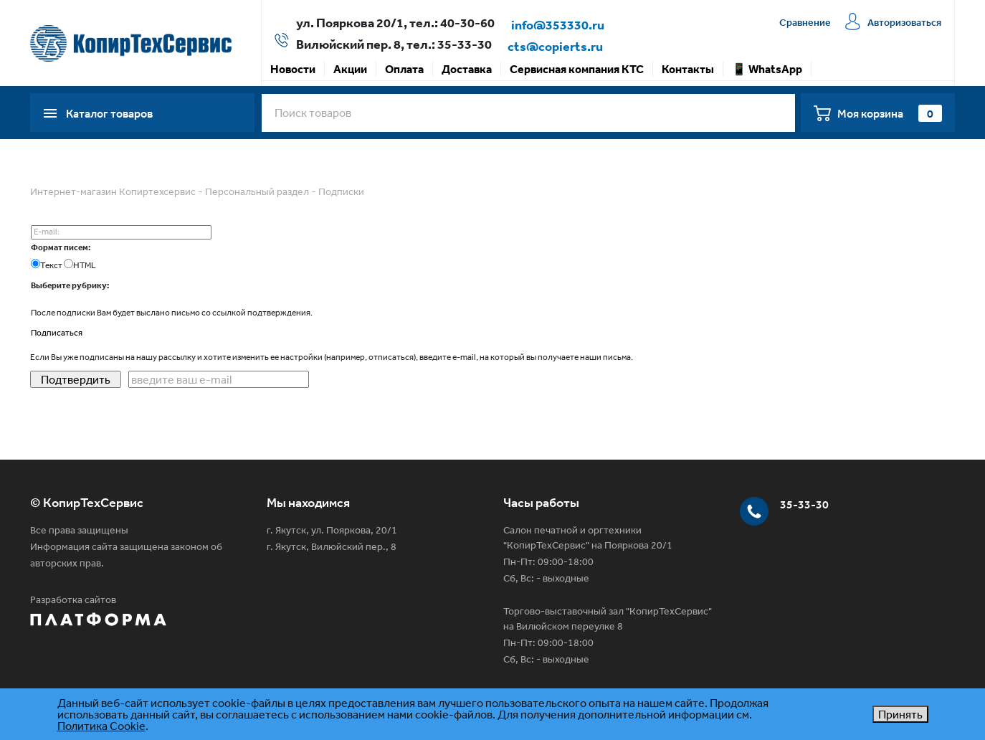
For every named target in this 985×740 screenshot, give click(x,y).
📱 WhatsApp (767, 69)
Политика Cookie (101, 725)
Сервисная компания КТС (577, 69)
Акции (350, 69)
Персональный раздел (257, 191)
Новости (292, 69)
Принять (900, 714)
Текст (51, 265)
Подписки (341, 191)
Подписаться (56, 332)
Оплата (404, 69)
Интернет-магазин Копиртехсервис (113, 191)
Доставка (467, 69)
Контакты (688, 69)
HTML (84, 265)
